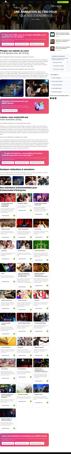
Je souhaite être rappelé (22, 44)
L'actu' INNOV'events (56, 88)
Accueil (33, 19)
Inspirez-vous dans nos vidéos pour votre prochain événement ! (63, 34)
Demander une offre (8, 44)
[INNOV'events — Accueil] (5, 2)
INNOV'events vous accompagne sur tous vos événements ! (63, 48)
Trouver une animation (56, 84)
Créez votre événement (57, 81)
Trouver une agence (56, 77)
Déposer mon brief (62, 2)
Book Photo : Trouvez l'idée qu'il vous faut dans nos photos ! (63, 41)
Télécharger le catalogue (37, 44)
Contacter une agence (56, 91)
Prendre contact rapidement (9, 110)
